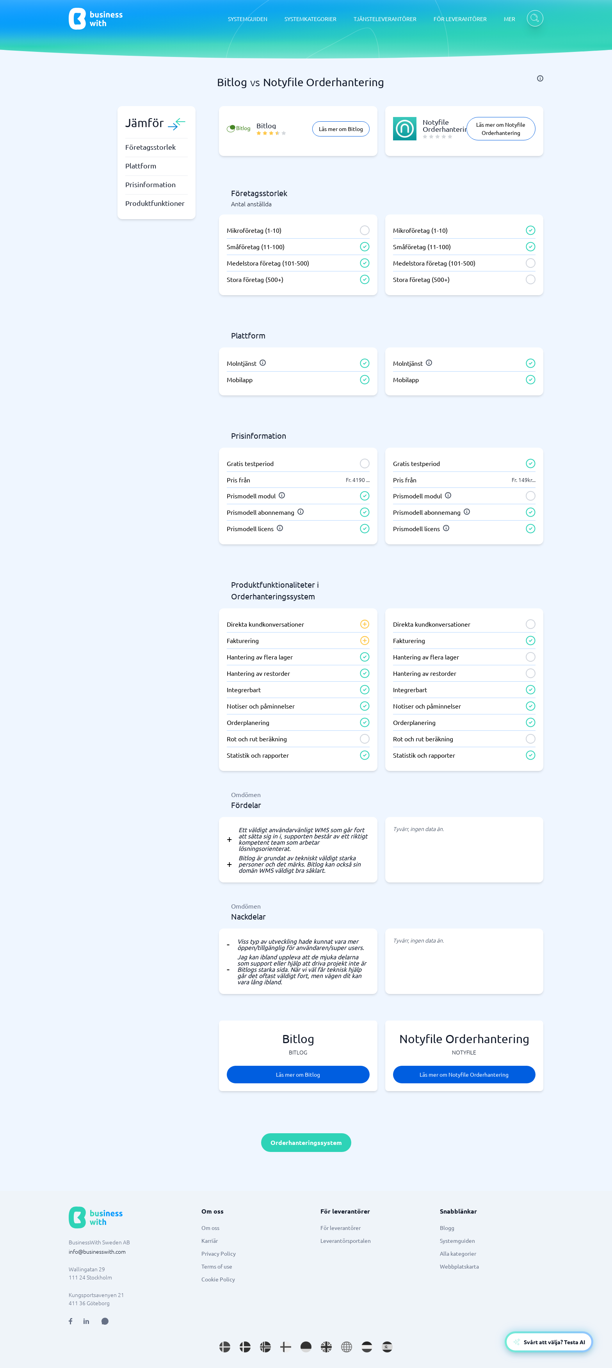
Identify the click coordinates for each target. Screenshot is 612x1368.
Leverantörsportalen (345, 1240)
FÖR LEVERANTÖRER (460, 18)
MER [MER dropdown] (509, 18)
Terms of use (216, 1266)
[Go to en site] (346, 1346)
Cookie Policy (218, 1279)
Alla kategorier (458, 1253)
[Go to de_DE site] (306, 1346)
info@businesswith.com (97, 1251)
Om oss (210, 1227)
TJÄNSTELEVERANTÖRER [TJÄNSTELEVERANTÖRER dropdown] (385, 18)
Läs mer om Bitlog (341, 128)
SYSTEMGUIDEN (247, 18)
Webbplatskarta (459, 1266)
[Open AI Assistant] (105, 1321)
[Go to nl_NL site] (366, 1346)
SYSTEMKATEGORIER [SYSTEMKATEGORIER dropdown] (310, 18)
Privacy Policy (218, 1253)
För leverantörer (340, 1227)
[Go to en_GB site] (326, 1346)
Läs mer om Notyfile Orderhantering (500, 128)
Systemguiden (457, 1240)
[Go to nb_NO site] (265, 1346)
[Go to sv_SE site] (224, 1346)
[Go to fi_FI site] (285, 1346)
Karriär (209, 1240)
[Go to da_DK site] (245, 1346)
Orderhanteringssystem (306, 1142)
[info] (540, 78)
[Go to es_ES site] (387, 1346)
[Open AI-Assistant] (549, 1341)
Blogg (447, 1227)
